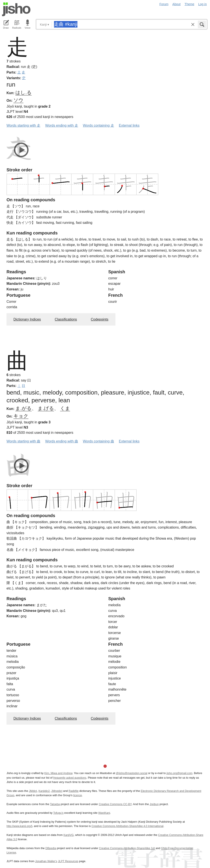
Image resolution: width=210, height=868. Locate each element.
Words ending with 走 (61, 125)
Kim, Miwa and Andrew (58, 773)
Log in (202, 4)
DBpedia (50, 848)
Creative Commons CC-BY (115, 804)
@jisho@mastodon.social (131, 773)
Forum (164, 4)
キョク (20, 416)
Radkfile (74, 791)
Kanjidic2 (44, 791)
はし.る (23, 92)
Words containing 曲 (98, 441)
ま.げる (46, 408)
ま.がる (23, 408)
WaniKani (104, 812)
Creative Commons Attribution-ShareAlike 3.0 (127, 848)
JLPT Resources (68, 861)
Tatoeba (55, 804)
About (176, 4)
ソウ (18, 100)
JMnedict (56, 791)
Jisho (16, 9)
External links (129, 125)
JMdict (33, 791)
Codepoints (99, 319)
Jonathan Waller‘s (46, 861)
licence (77, 795)
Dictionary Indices (27, 319)
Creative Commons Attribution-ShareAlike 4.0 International (127, 826)
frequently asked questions (69, 777)
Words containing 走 (98, 125)
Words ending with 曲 (61, 441)
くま (65, 408)
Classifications (66, 319)
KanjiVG (68, 835)
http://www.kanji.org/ (19, 826)
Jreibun (154, 804)
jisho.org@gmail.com (179, 773)
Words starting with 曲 (23, 441)
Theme (189, 4)
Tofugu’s (58, 812)
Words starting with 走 (23, 125)
